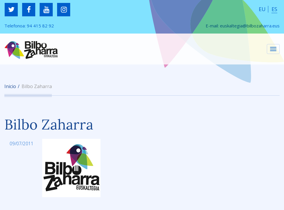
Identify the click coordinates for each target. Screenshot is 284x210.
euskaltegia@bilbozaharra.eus (250, 26)
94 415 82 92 (40, 26)
